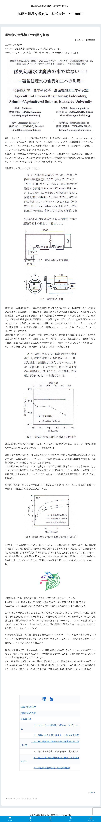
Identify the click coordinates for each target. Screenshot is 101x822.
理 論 (47, 699)
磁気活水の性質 (28, 713)
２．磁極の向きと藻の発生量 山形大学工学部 (56, 735)
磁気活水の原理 (28, 707)
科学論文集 (26, 719)
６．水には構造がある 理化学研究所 (52, 767)
